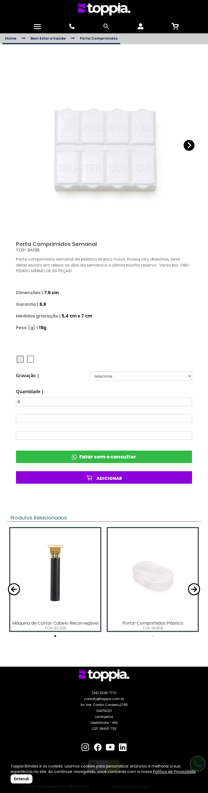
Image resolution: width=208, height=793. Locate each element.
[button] (189, 145)
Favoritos (104, 494)
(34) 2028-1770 (104, 693)
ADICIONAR (104, 477)
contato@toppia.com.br (104, 698)
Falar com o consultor (104, 456)
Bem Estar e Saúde (48, 38)
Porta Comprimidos (99, 38)
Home (10, 38)
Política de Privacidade (174, 771)
